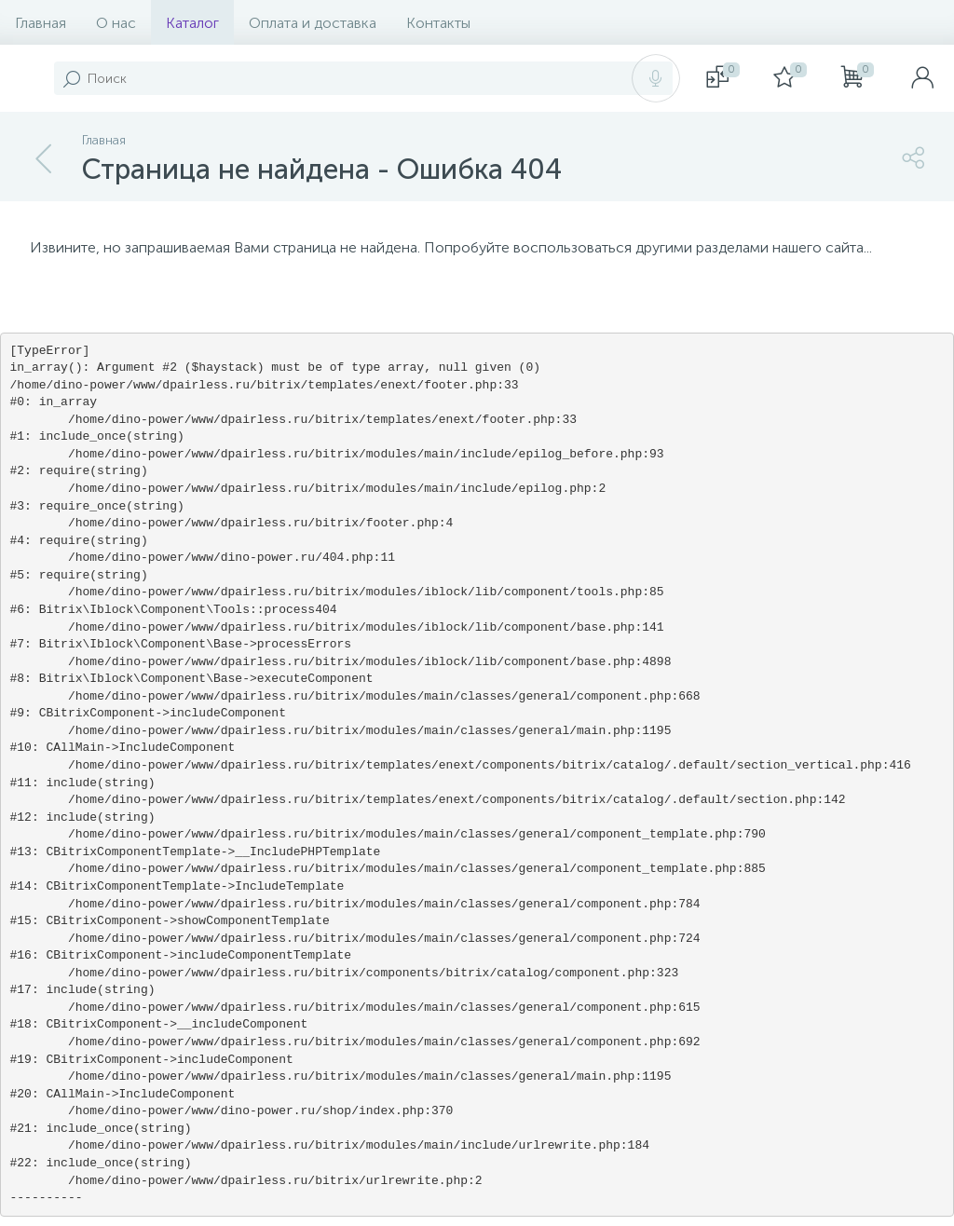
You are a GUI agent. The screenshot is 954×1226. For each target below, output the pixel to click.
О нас (116, 23)
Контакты (438, 23)
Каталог (192, 23)
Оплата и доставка (312, 23)
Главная (40, 23)
